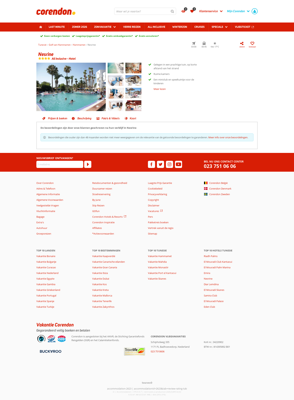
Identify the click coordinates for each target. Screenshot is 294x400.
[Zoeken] (172, 11)
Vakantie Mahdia (157, 261)
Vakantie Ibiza (100, 273)
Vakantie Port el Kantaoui (162, 273)
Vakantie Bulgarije (46, 261)
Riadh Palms (211, 256)
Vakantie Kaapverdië (103, 256)
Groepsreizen (43, 233)
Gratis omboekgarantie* (119, 36)
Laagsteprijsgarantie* (88, 36)
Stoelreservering (101, 194)
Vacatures (153, 211)
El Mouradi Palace (214, 301)
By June (96, 200)
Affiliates (97, 228)
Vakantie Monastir (158, 267)
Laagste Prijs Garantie (160, 183)
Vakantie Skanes (157, 278)
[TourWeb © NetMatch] (147, 383)
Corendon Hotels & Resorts (107, 216)
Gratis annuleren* (149, 36)
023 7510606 (157, 351)
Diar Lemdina (211, 284)
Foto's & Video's (111, 118)
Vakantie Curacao (46, 267)
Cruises (199, 27)
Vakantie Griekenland (48, 290)
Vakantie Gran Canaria (104, 267)
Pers (150, 216)
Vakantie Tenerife (102, 301)
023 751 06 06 (220, 166)
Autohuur (41, 228)
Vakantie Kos (99, 284)
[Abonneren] (87, 164)
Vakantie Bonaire (45, 256)
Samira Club (210, 295)
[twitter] (160, 164)
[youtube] (178, 164)
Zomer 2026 (79, 27)
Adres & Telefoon (45, 188)
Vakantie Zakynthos (103, 306)
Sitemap (152, 233)
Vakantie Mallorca (102, 295)
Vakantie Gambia (45, 284)
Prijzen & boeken (57, 118)
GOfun (96, 211)
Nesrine (208, 278)
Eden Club (209, 306)
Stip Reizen (98, 205)
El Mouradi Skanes (214, 290)
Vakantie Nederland (47, 273)
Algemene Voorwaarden (49, 200)
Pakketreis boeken (158, 222)
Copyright (153, 200)
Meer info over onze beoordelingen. (228, 137)
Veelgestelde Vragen (47, 205)
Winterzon (179, 27)
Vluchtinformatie (45, 211)
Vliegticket (242, 27)
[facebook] (151, 164)
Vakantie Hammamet (160, 256)
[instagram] (169, 164)
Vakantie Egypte (45, 278)
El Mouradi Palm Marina (217, 267)
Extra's (40, 222)
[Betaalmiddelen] (50, 351)
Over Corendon (45, 183)
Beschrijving (84, 118)
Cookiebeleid (155, 188)
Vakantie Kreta (100, 290)
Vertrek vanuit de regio (160, 228)
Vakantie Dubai (100, 278)
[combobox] (145, 11)
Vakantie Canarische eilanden (108, 261)
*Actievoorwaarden (103, 233)
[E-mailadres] (59, 164)
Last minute (57, 27)
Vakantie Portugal (46, 295)
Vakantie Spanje (45, 301)
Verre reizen (132, 27)
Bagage (40, 216)
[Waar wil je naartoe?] (145, 11)
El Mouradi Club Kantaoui (218, 261)
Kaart (133, 118)
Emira (207, 273)
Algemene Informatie (48, 194)
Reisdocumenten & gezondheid (109, 183)
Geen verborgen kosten (57, 36)
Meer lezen (160, 89)
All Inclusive (156, 27)
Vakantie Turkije (45, 306)
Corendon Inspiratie (103, 222)
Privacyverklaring (157, 194)
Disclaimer (153, 205)
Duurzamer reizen (102, 188)
